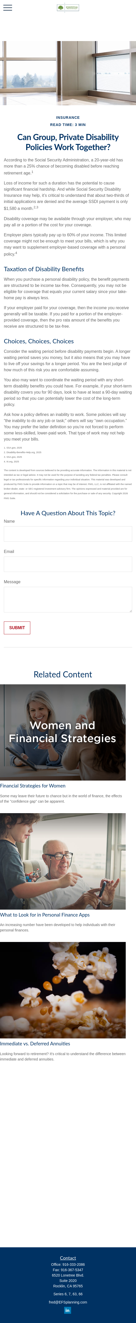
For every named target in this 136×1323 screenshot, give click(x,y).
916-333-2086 (73, 1264)
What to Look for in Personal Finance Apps (45, 915)
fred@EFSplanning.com (68, 1302)
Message (12, 582)
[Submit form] (17, 627)
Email (9, 551)
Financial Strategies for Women (32, 786)
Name (9, 521)
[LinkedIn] (67, 1310)
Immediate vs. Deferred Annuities (35, 1043)
